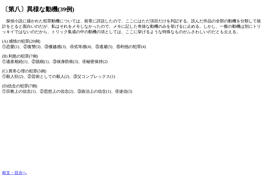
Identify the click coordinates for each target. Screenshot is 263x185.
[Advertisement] (131, 134)
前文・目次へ (14, 173)
